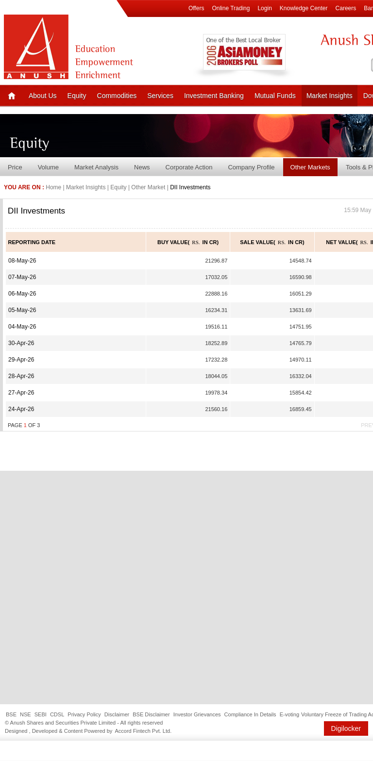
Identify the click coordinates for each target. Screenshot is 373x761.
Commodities (117, 95)
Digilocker (346, 728)
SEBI (40, 714)
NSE (25, 714)
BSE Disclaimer (151, 714)
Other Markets (310, 167)
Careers (346, 8)
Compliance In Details (250, 714)
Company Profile (251, 167)
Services (160, 95)
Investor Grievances (197, 714)
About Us (43, 95)
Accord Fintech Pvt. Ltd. (143, 731)
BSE (11, 714)
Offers (196, 8)
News (142, 167)
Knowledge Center (304, 8)
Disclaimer (116, 714)
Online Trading (231, 8)
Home (53, 187)
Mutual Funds (275, 95)
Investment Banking (214, 95)
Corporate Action (189, 167)
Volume (48, 167)
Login (264, 8)
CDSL (57, 714)
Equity (77, 95)
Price (15, 167)
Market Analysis (96, 167)
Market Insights (329, 95)
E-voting (289, 714)
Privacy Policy (84, 714)
